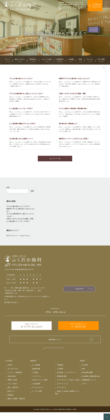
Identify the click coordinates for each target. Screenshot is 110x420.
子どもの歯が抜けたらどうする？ (18, 213)
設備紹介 (11, 403)
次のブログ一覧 (55, 165)
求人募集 (101, 60)
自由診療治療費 (87, 380)
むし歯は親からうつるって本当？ (18, 228)
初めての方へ (20, 60)
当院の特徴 (11, 384)
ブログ (84, 391)
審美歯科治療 (61, 384)
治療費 (71, 60)
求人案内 (85, 373)
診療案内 (60, 60)
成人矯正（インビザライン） (67, 380)
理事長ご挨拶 (12, 388)
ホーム (7, 60)
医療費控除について (89, 388)
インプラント (37, 384)
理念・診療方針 (13, 395)
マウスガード (61, 395)
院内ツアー (11, 399)
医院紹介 (33, 60)
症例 (80, 60)
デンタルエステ (37, 395)
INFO (82, 368)
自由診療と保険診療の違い (91, 384)
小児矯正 (35, 380)
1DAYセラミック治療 (39, 388)
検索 (8, 194)
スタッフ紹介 (47, 60)
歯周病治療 (36, 376)
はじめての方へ (13, 376)
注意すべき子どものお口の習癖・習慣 (19, 226)
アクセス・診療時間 (15, 380)
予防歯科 (60, 373)
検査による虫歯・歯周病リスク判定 (67, 400)
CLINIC (9, 368)
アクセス (90, 60)
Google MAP (79, 296)
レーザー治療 (37, 399)
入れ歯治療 (36, 391)
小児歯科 (60, 376)
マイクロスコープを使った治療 (68, 388)
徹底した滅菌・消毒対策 (16, 406)
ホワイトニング (62, 391)
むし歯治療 (36, 373)
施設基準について (55, 347)
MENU (33, 368)
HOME (10, 373)
